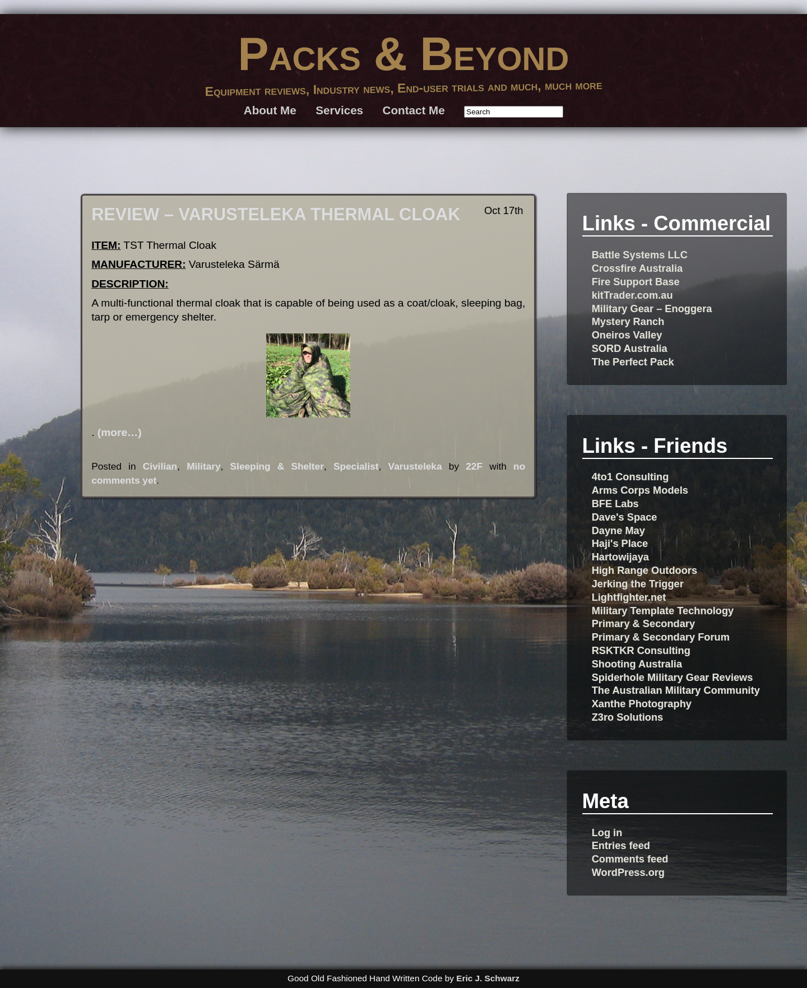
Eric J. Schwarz (488, 978)
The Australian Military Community (676, 690)
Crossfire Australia (637, 268)
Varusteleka (415, 466)
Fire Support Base (636, 281)
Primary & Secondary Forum (661, 637)
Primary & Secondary (643, 623)
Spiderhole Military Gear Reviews (672, 677)
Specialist (356, 466)
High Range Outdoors (644, 570)
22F (474, 466)
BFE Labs (615, 503)
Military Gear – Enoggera (652, 308)
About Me (270, 110)
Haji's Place (620, 543)
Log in (607, 832)
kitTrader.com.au (632, 295)
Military (203, 466)
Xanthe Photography (642, 703)
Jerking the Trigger (638, 584)
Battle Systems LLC (640, 255)
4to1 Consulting (630, 477)
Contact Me (414, 110)
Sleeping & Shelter (277, 466)
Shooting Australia (637, 664)
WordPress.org (628, 872)
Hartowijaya (620, 557)
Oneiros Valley (627, 335)
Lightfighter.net (629, 597)
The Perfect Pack (633, 362)
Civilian (160, 466)
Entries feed (621, 845)
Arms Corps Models (640, 490)
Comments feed (630, 859)
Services (339, 110)
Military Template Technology (663, 610)
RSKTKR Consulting (641, 650)
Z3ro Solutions (628, 717)
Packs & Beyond (403, 54)
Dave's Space (624, 517)
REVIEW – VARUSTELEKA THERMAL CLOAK (275, 214)
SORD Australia (629, 348)
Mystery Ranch (628, 321)
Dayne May (618, 530)
